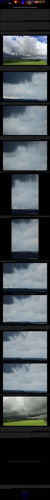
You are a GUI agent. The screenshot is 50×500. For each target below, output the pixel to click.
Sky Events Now (25, 493)
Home (25, 498)
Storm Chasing (25, 496)
